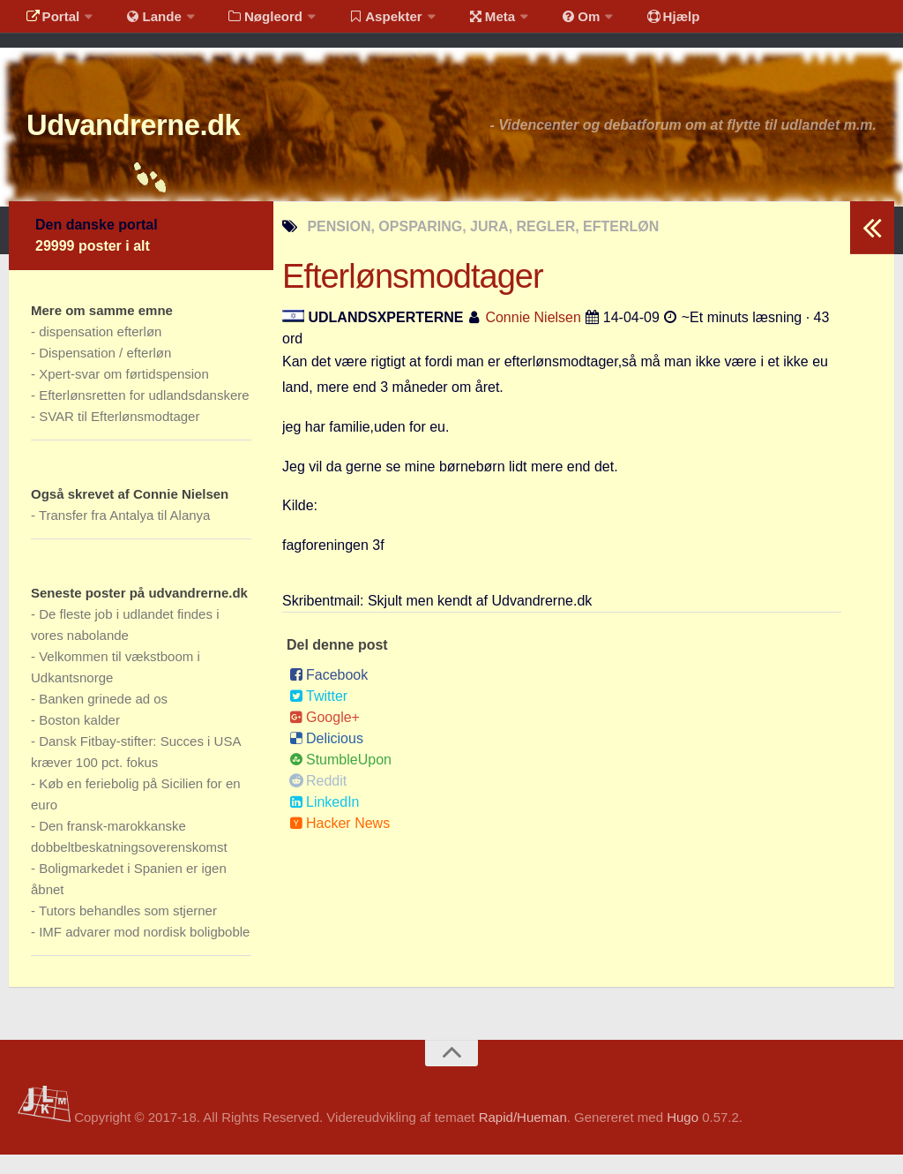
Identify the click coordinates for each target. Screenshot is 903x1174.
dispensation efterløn (100, 350)
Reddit (318, 800)
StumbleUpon (340, 778)
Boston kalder (79, 739)
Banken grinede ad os (103, 718)
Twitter (318, 715)
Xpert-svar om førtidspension (124, 393)
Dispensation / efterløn (105, 372)
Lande (144, 21)
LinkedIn (324, 821)
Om (546, 21)
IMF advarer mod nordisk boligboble (144, 951)
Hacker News (339, 842)
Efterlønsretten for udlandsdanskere (144, 414)
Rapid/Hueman (523, 1137)
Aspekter (364, 21)
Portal (49, 21)
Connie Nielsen (533, 336)
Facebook (328, 694)
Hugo (682, 1137)
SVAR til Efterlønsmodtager (119, 435)
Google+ (324, 736)
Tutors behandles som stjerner (128, 929)
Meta (464, 21)
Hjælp (631, 21)
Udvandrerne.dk (164, 141)
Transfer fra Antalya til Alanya (125, 534)
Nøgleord (249, 21)
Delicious (326, 757)
